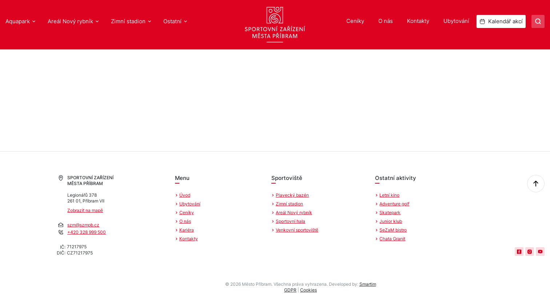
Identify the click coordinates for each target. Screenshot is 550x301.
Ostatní (172, 21)
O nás (385, 20)
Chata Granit (392, 238)
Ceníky (355, 20)
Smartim (367, 284)
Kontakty (418, 20)
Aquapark (17, 21)
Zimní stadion (128, 21)
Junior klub (390, 221)
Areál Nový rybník (70, 21)
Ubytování (456, 20)
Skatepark (389, 212)
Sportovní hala (290, 221)
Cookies (308, 290)
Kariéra (186, 230)
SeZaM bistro (393, 230)
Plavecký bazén (292, 195)
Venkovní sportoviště (297, 230)
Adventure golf (394, 203)
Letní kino (389, 195)
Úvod (184, 195)
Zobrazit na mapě (85, 210)
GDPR (290, 290)
